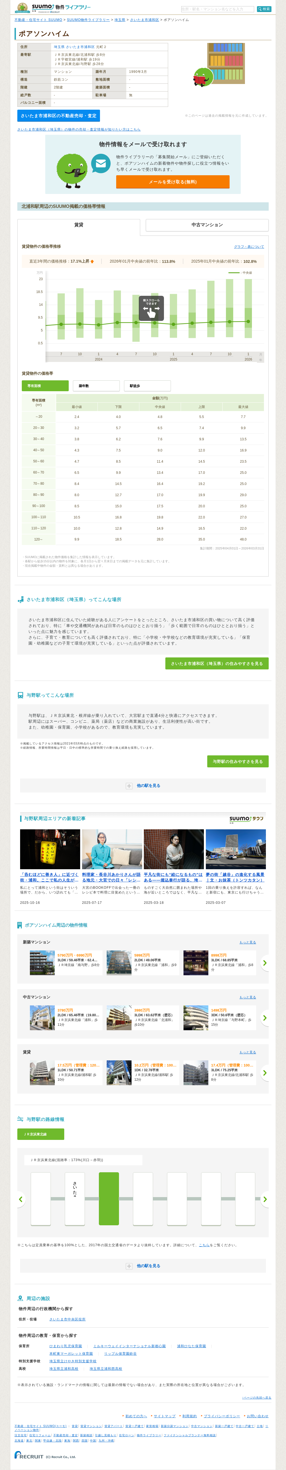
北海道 (19, 1440)
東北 (29, 1440)
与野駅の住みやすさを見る (238, 761)
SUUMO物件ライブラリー (88, 20)
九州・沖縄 (106, 1440)
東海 (67, 1440)
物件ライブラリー (149, 1435)
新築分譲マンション (175, 1426)
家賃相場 (152, 1426)
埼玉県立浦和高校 (63, 1369)
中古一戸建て (245, 1426)
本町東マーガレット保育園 (71, 1354)
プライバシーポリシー (222, 1416)
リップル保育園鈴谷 (120, 1354)
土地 (260, 1426)
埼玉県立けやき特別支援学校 (73, 1361)
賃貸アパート (113, 1426)
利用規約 (189, 1416)
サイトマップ (165, 1416)
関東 (38, 1440)
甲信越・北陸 (52, 1440)
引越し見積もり (105, 1435)
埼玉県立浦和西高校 (106, 1369)
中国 (93, 1440)
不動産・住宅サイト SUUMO (38, 20)
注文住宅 (21, 1435)
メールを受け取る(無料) (173, 181)
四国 (85, 1440)
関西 (76, 1440)
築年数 (84, 386)
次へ (264, 1199)
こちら (204, 1245)
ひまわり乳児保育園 (65, 1346)
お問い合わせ (258, 1416)
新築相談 (86, 1435)
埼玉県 (120, 20)
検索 (266, 9)
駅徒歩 (135, 386)
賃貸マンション (91, 1426)
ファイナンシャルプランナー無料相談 (190, 1435)
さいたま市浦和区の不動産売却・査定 (59, 115)
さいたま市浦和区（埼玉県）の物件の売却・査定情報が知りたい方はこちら (79, 129)
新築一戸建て (224, 1426)
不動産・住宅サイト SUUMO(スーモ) (41, 1426)
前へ (21, 1199)
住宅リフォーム (40, 1435)
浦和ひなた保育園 (191, 1346)
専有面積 (34, 386)
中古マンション (202, 1426)
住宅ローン (126, 1435)
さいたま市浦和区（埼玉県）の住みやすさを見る (217, 663)
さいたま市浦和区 (144, 20)
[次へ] (264, 963)
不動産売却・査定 (65, 1435)
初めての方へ (136, 1416)
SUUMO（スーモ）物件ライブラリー (52, 8)
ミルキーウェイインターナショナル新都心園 (129, 1346)
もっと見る (247, 942)
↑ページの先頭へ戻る (256, 1397)
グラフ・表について (249, 247)
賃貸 (75, 1426)
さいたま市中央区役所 (67, 1319)
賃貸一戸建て (134, 1426)
